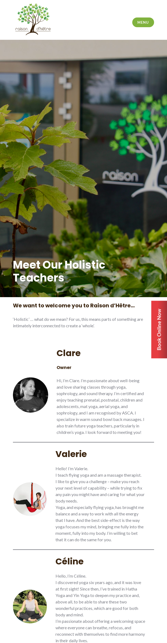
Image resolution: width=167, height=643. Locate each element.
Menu (143, 22)
